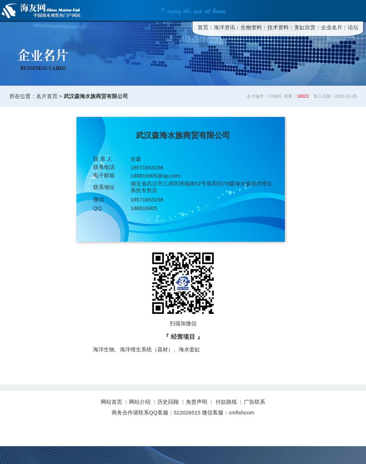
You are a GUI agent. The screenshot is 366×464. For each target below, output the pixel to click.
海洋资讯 (224, 27)
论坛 (353, 27)
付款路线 (226, 402)
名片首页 (47, 96)
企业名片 (331, 27)
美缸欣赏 (305, 27)
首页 (203, 27)
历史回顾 (168, 402)
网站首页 (112, 402)
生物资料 (251, 27)
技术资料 (278, 27)
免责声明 (196, 402)
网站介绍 (139, 402)
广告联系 (254, 402)
